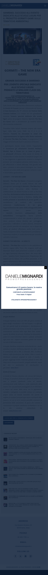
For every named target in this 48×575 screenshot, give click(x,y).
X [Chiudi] (45, 267)
